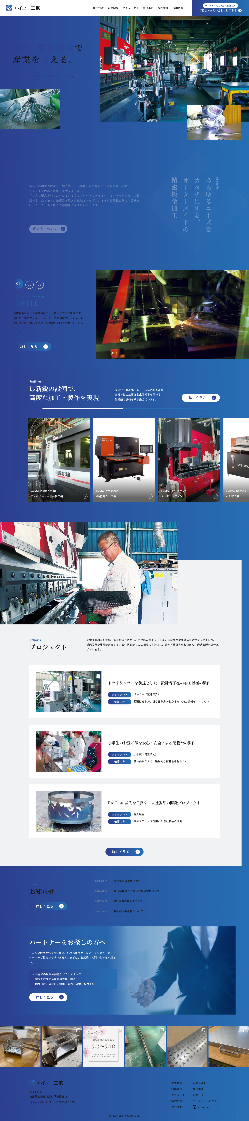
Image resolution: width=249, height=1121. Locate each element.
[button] (18, 284)
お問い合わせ (201, 1083)
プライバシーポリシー (206, 1101)
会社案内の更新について (128, 881)
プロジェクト (131, 8)
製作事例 (148, 8)
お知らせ (198, 1095)
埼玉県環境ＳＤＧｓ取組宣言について (137, 891)
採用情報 (177, 8)
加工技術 (98, 8)
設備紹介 (113, 8)
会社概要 (163, 8)
